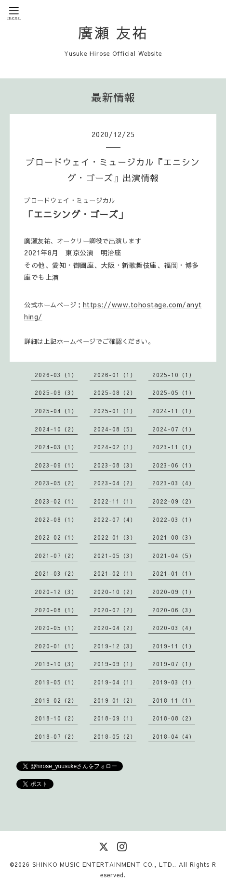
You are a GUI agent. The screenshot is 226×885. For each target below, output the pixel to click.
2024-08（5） (114, 429)
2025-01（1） (114, 411)
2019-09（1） (114, 664)
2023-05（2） (56, 483)
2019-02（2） (56, 700)
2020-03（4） (173, 628)
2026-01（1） (114, 375)
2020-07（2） (114, 610)
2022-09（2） (173, 501)
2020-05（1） (56, 628)
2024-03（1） (56, 447)
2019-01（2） (114, 700)
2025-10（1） (173, 375)
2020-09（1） (173, 591)
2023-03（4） (173, 483)
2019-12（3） (114, 646)
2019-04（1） (114, 682)
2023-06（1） (173, 465)
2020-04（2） (114, 628)
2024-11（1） (173, 411)
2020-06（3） (173, 610)
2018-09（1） (114, 718)
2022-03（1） (173, 519)
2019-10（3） (56, 664)
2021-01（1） (173, 573)
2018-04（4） (173, 736)
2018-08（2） (173, 718)
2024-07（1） (173, 429)
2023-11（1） (173, 447)
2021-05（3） (114, 555)
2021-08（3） (173, 537)
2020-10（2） (114, 591)
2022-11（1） (114, 501)
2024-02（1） (114, 447)
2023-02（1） (56, 501)
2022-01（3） (114, 537)
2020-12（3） (56, 591)
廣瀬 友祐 (113, 32)
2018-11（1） (173, 700)
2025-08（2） (114, 392)
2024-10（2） (56, 429)
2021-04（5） (173, 555)
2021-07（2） (56, 555)
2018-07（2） (56, 736)
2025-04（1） (56, 411)
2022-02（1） (56, 537)
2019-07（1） (173, 664)
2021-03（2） (56, 573)
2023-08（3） (114, 465)
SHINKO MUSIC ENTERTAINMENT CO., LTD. (103, 864)
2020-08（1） (56, 610)
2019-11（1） (173, 646)
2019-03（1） (173, 682)
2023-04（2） (114, 483)
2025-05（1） (173, 392)
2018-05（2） (114, 736)
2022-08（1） (56, 519)
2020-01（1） (56, 646)
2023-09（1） (56, 465)
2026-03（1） (56, 375)
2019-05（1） (56, 682)
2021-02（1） (114, 573)
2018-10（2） (56, 718)
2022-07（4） (114, 519)
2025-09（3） (56, 392)
